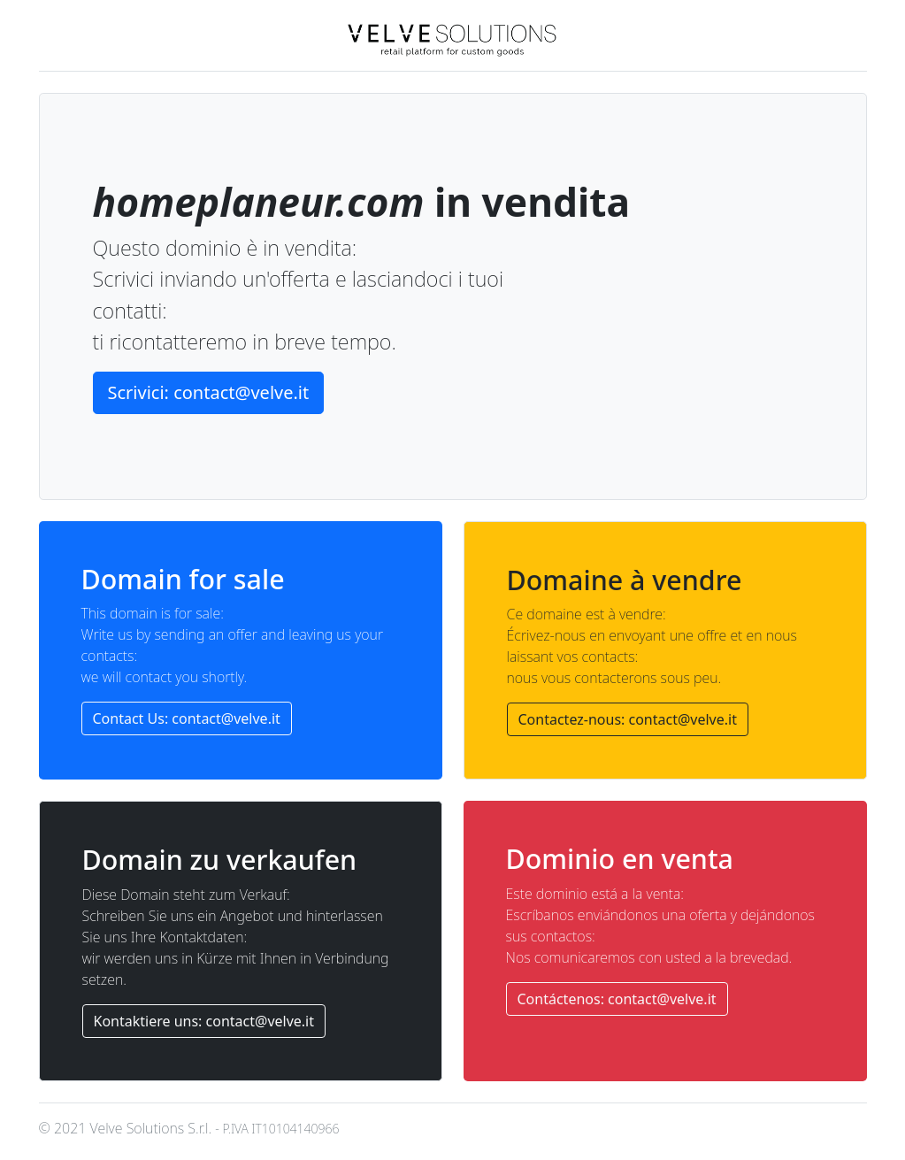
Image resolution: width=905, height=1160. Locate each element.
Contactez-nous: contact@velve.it (627, 719)
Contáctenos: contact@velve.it (617, 999)
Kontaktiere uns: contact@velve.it (204, 1021)
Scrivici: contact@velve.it (209, 392)
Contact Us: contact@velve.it (186, 718)
